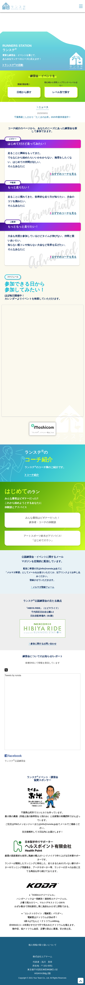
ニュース (43, 107)
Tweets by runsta (13, 675)
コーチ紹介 (32, 475)
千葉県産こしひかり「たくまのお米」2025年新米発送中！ (42, 117)
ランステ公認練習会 (15, 761)
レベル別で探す (61, 92)
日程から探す (24, 92)
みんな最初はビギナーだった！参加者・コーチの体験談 (42, 520)
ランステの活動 (13, 65)
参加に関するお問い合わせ (43, 643)
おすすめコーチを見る (64, 174)
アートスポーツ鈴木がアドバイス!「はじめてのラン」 (42, 538)
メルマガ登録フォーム (43, 587)
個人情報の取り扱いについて (42, 945)
